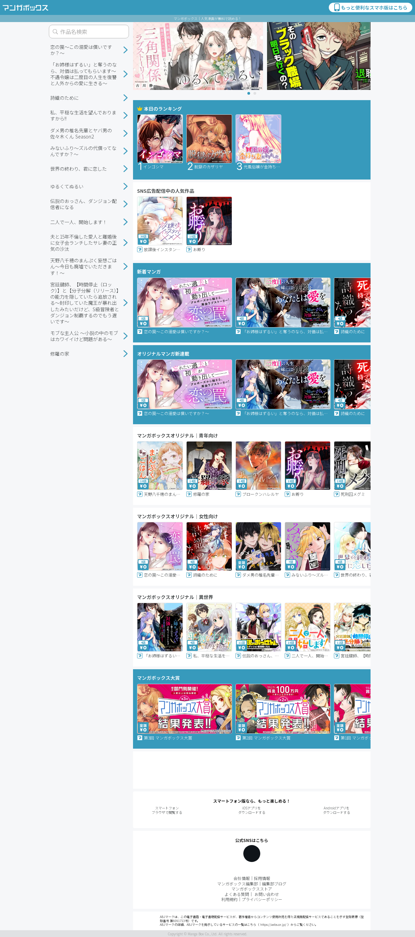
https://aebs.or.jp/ (273, 924)
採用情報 (262, 878)
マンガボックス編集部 (237, 883)
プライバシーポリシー (262, 899)
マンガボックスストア (251, 889)
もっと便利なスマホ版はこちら (370, 7)
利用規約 (229, 899)
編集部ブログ (274, 883)
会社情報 (241, 878)
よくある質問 (237, 894)
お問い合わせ (266, 894)
